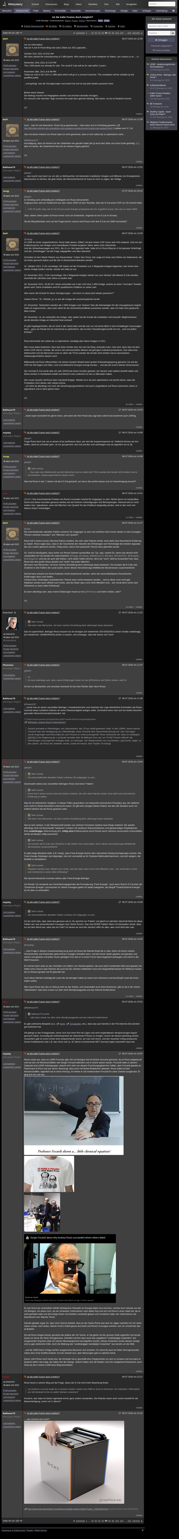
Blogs (66, 4)
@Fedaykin (133, 556)
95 (109, 33)
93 (103, 33)
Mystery (46, 11)
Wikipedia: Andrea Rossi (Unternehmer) (47, 722)
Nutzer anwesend (161, 19)
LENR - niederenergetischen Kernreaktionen (161, 67)
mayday (7, 432)
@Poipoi (109, 556)
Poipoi (6, 1377)
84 (96, 33)
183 (129, 33)
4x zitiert (129, 404)
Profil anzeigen (9, 65)
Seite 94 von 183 (12, 33)
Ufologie (124, 11)
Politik (35, 11)
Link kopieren (9, 72)
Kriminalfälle (60, 11)
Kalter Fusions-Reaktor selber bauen (161, 96)
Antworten (98, 26)
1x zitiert (129, 517)
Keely (62, 1024)
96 (113, 33)
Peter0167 (9, 612)
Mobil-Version (41, 1530)
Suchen (111, 26)
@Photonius (91, 591)
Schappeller (75, 1024)
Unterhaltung (161, 11)
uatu (5, 493)
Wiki (118, 4)
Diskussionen (51, 4)
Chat (106, 4)
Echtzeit (35, 4)
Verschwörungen (92, 11)
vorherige (80, 33)
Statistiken (92, 4)
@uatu (67, 248)
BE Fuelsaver (161, 105)
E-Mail (106, 21)
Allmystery (15, 4)
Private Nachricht (10, 69)
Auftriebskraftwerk (161, 87)
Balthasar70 (9, 167)
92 (99, 33)
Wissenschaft (22, 11)
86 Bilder (53, 26)
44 (92, 33)
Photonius (8, 665)
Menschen (7, 11)
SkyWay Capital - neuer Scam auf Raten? (161, 115)
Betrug (68, 20)
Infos (122, 26)
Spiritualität (75, 11)
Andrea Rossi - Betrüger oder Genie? (161, 78)
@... (138, 56)
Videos (78, 4)
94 (106, 33)
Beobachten (82, 26)
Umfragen (146, 11)
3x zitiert (129, 607)
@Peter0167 (120, 556)
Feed (100, 21)
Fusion (75, 20)
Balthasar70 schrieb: (39, 1014)
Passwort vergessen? (161, 46)
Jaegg (6, 191)
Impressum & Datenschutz (13, 1530)
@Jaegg (28, 239)
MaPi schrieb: (36, 469)
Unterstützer (10, 640)
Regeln (30, 1530)
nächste (136, 33)
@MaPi (27, 173)
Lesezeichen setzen (12, 75)
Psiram (82, 20)
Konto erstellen (163, 50)
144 (121, 33)
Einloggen (162, 40)
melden (139, 114)
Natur (135, 11)
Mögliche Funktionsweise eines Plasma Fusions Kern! (161, 125)
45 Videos (67, 26)
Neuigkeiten (131, 4)
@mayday (84, 556)
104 (117, 33)
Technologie (110, 11)
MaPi (5, 39)
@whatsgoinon (31, 559)
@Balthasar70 (31, 140)
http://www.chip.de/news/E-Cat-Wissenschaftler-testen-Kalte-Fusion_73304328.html (68, 1509)
